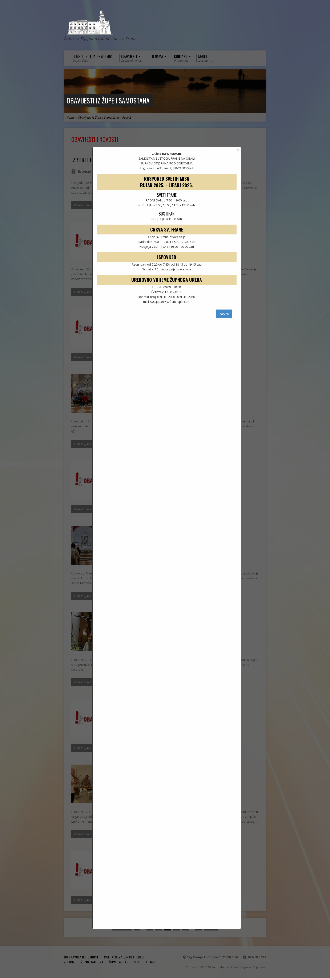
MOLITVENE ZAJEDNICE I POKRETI (124, 956)
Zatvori (224, 314)
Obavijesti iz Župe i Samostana (108, 100)
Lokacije (152, 961)
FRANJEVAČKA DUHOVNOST (81, 956)
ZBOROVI (69, 961)
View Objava (82, 205)
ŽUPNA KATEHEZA (92, 961)
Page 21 (127, 117)
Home (71, 117)
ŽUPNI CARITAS (118, 961)
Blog (137, 961)
